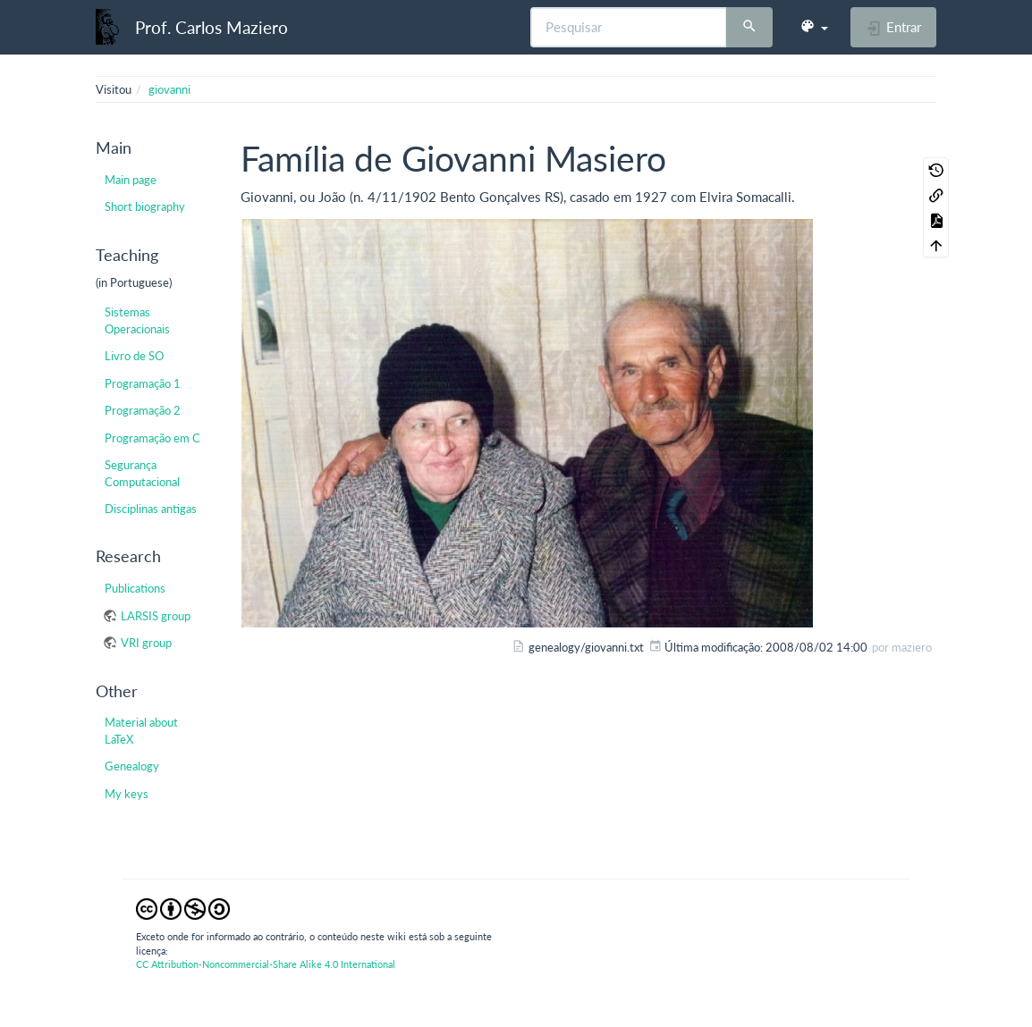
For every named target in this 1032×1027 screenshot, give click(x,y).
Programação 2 (143, 410)
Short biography (145, 206)
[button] (814, 27)
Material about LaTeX (141, 730)
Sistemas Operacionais (137, 320)
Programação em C (152, 438)
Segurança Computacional (142, 473)
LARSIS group (155, 616)
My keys (126, 794)
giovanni (169, 89)
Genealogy (132, 766)
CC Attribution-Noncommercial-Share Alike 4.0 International (265, 964)
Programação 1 (143, 383)
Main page (130, 180)
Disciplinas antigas (151, 508)
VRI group (146, 643)
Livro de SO (134, 356)
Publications (135, 588)
